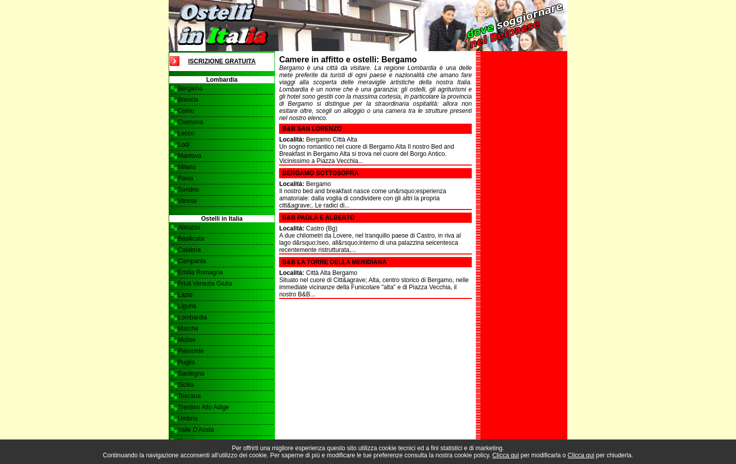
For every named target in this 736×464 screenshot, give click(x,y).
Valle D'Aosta (196, 429)
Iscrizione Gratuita (222, 61)
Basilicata (191, 238)
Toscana (189, 396)
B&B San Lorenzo (312, 128)
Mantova (189, 155)
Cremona (190, 122)
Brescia (188, 99)
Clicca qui (505, 455)
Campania (192, 261)
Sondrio (188, 189)
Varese (187, 200)
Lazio (185, 294)
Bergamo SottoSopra (320, 173)
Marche (188, 328)
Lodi (184, 144)
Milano (187, 167)
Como (186, 110)
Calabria (189, 249)
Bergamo (190, 88)
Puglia (186, 362)
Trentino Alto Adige (203, 407)
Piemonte (191, 351)
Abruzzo (189, 227)
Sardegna (191, 373)
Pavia (185, 178)
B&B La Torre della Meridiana (334, 262)
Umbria (188, 418)
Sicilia (186, 384)
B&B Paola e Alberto (318, 217)
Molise (187, 339)
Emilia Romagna (200, 272)
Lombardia (192, 317)
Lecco (186, 133)
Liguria (187, 306)
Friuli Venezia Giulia (205, 283)
